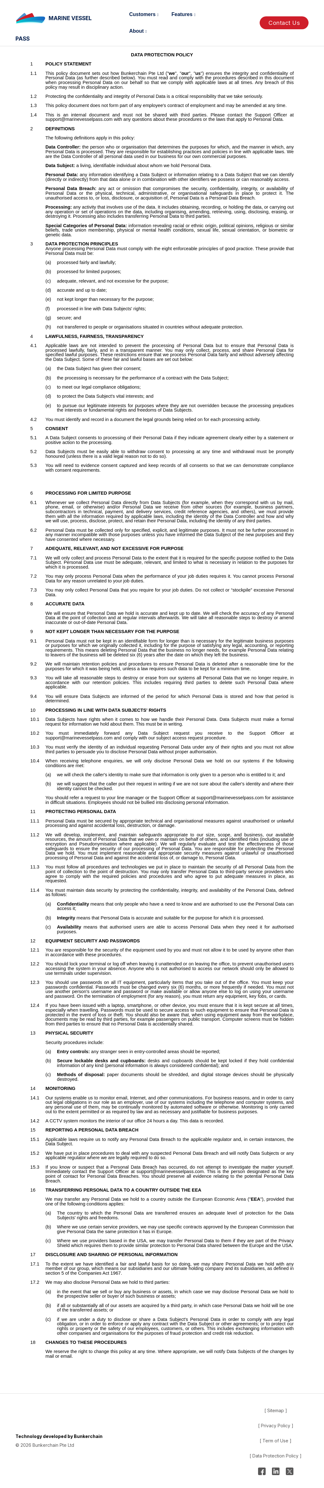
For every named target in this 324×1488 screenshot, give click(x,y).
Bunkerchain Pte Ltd (53, 1445)
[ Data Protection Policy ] (276, 1455)
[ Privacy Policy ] (275, 1425)
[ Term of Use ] (276, 1440)
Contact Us (284, 23)
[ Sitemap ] (275, 1410)
